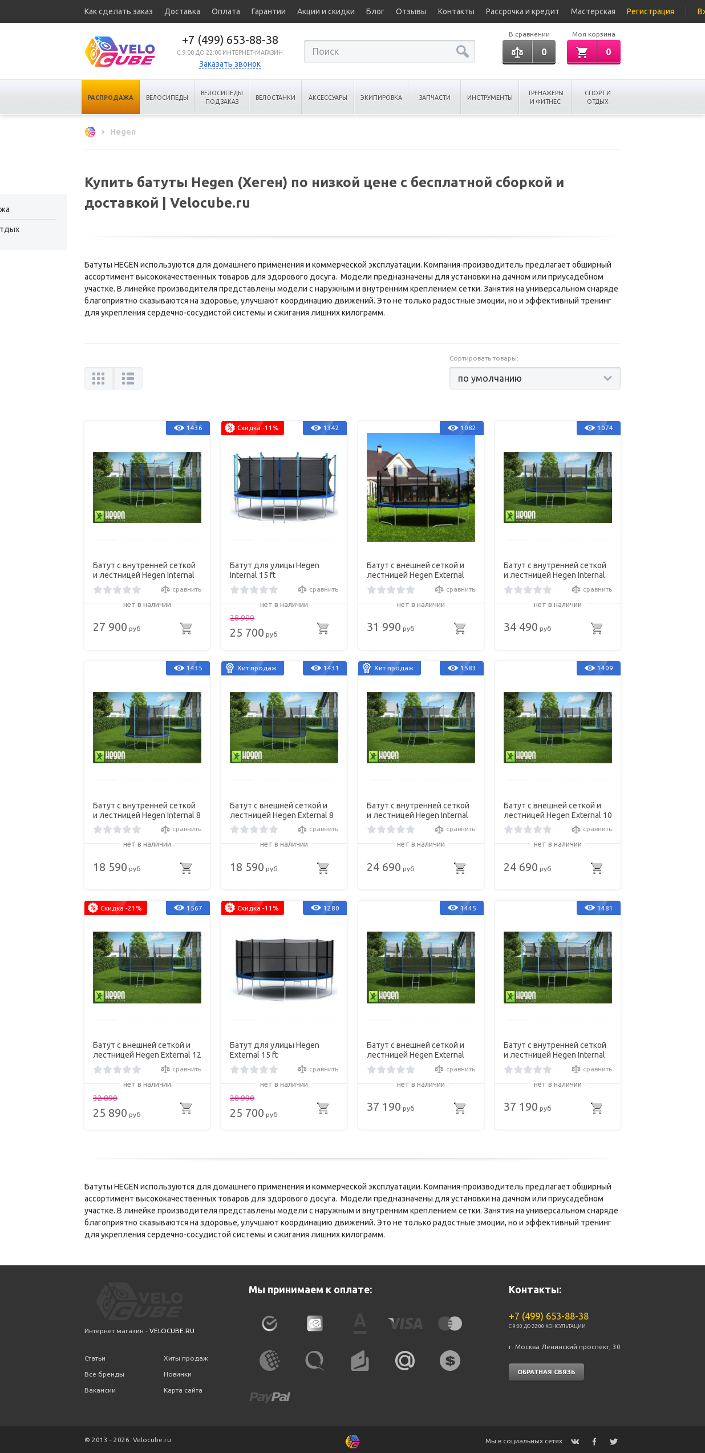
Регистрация (650, 11)
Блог (375, 11)
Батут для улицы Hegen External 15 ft (274, 1048)
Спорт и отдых (598, 97)
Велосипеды (167, 97)
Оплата (226, 11)
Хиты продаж (186, 1354)
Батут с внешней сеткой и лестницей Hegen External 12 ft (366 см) (147, 1048)
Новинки (178, 1370)
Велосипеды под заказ (222, 97)
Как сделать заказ (118, 11)
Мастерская (593, 11)
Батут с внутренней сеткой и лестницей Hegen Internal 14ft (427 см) (555, 568)
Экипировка (381, 97)
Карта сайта (183, 1386)
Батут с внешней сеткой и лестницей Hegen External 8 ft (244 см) (282, 809)
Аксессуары (328, 97)
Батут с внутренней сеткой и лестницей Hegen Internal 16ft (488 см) (555, 1048)
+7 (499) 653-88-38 (230, 39)
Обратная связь (546, 1368)
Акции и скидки (326, 11)
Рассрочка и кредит (523, 11)
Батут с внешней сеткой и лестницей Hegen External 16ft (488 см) (415, 1048)
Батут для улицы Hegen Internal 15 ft (274, 568)
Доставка (182, 11)
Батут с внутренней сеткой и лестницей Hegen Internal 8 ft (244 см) (147, 809)
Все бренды (104, 1370)
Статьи (95, 1354)
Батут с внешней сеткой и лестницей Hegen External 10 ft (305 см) (558, 809)
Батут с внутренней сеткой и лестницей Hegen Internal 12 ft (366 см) (144, 568)
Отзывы (411, 11)
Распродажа (110, 97)
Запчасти (435, 97)
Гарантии (269, 11)
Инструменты (490, 97)
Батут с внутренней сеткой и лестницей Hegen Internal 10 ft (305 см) (418, 809)
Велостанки (275, 97)
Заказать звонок (230, 63)
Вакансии (100, 1386)
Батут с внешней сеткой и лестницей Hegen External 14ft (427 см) (415, 568)
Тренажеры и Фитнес (546, 97)
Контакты (456, 11)
